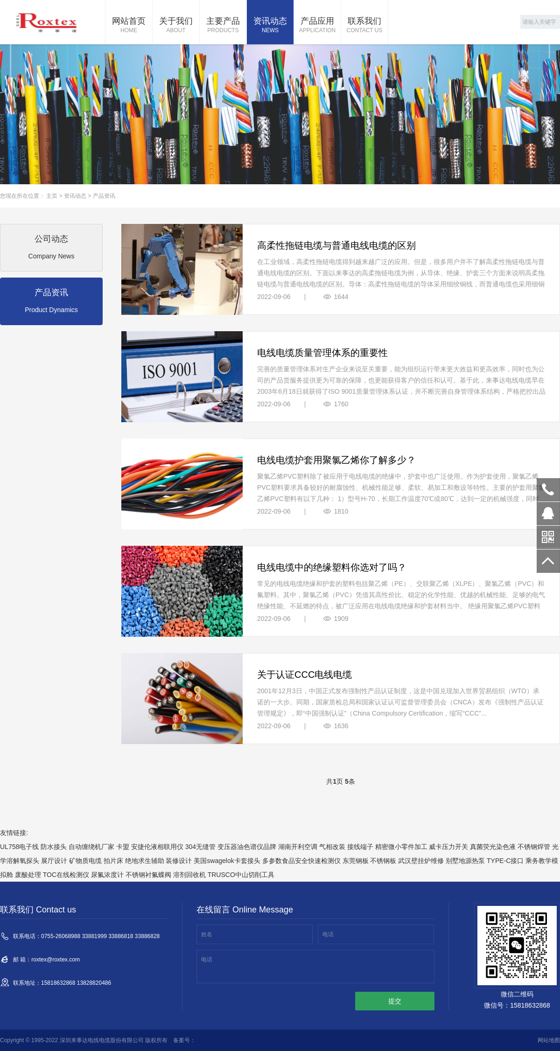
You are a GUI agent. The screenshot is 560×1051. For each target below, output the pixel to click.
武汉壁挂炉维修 (421, 860)
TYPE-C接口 (505, 860)
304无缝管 (200, 846)
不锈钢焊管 (534, 846)
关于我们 (176, 25)
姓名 (206, 934)
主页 (51, 196)
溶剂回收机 (189, 874)
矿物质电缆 (85, 860)
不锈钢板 (383, 860)
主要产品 (223, 25)
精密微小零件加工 (401, 846)
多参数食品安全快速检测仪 (301, 860)
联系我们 (364, 25)
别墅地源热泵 (465, 860)
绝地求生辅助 (144, 860)
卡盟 (122, 846)
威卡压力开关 (448, 846)
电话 (328, 934)
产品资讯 (104, 196)
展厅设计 (54, 860)
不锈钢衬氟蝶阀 (148, 874)
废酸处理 (28, 874)
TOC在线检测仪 (66, 874)
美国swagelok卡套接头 (227, 860)
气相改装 (332, 846)
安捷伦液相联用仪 (157, 846)
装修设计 (179, 860)
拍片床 (113, 860)
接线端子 (360, 846)
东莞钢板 (356, 860)
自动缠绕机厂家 (91, 846)
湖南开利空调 (297, 846)
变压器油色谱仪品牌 (246, 846)
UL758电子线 (19, 846)
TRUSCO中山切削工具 (241, 874)
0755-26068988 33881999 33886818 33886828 (548, 489)
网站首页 (128, 25)
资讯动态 (270, 25)
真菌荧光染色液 (493, 846)
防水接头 (54, 846)
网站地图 (549, 1040)
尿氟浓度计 (107, 874)
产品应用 (317, 25)
